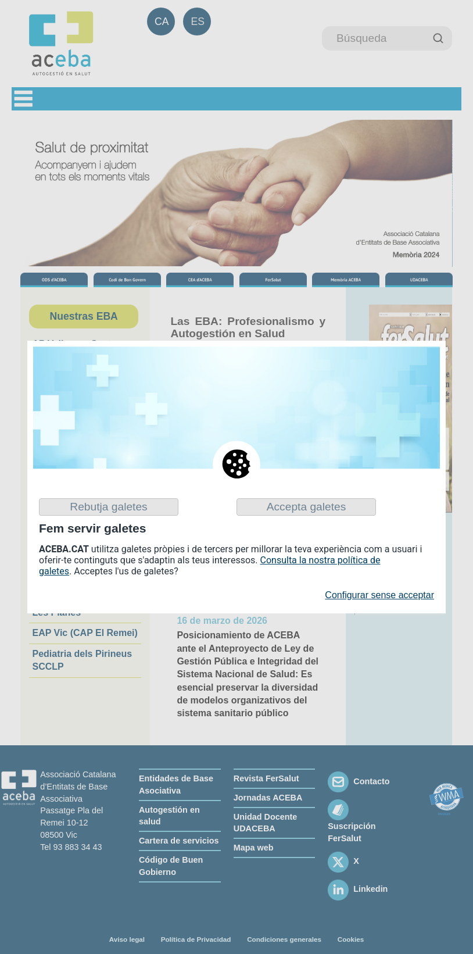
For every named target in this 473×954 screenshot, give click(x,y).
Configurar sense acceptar (379, 596)
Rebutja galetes (108, 507)
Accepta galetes (306, 507)
